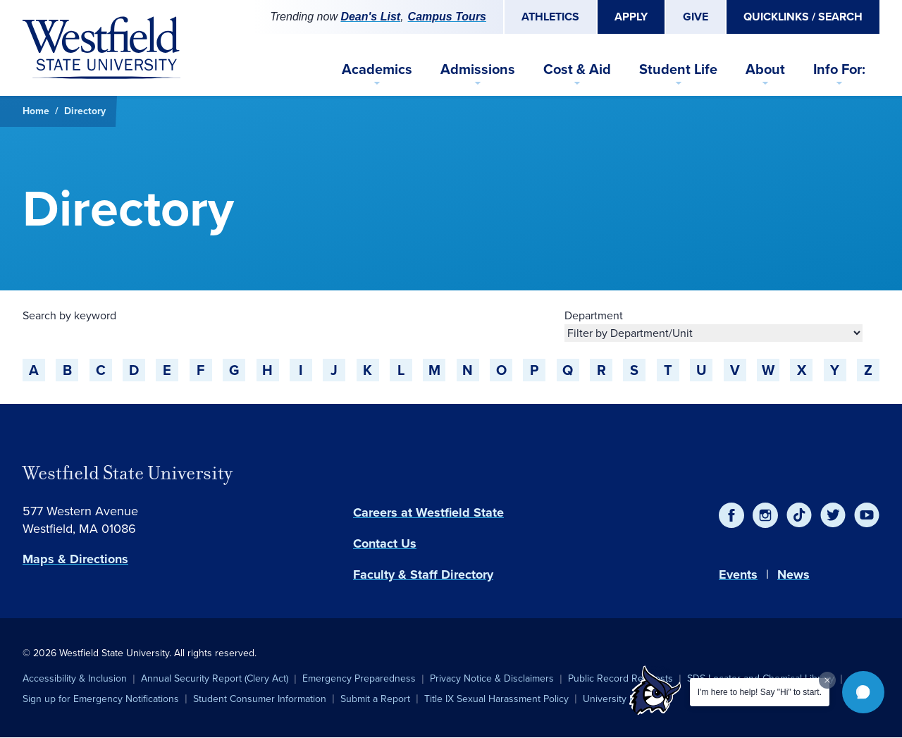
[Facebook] (731, 515)
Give (695, 16)
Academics (377, 69)
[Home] (101, 48)
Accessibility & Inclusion (75, 678)
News (793, 574)
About (765, 69)
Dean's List (370, 17)
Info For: (839, 69)
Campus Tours (447, 17)
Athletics (550, 16)
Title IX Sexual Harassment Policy (496, 698)
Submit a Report (375, 698)
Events (738, 574)
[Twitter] (833, 515)
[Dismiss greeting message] (827, 680)
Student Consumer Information (259, 698)
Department (593, 315)
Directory (85, 111)
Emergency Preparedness (359, 678)
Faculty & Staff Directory (423, 574)
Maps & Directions (75, 559)
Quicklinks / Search (803, 16)
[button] (863, 692)
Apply (631, 16)
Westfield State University (128, 473)
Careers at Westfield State (428, 512)
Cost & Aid (577, 69)
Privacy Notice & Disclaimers (492, 678)
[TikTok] (799, 515)
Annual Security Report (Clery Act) (214, 678)
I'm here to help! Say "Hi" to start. (760, 692)
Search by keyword (69, 315)
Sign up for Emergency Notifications (101, 698)
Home (36, 111)
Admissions (477, 69)
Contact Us (384, 543)
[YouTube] (866, 515)
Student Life (678, 69)
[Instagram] (765, 515)
